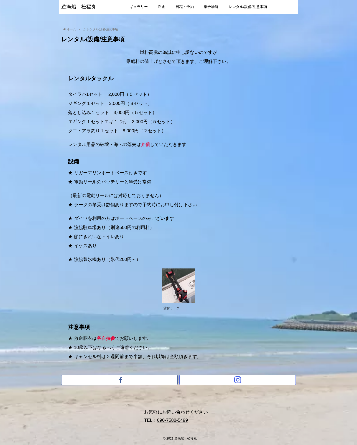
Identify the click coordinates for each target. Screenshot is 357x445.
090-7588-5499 (172, 420)
